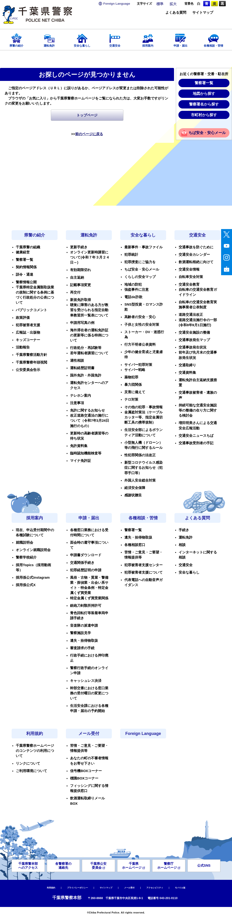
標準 (159, 4)
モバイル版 (180, 888)
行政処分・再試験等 (85, 348)
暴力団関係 (133, 384)
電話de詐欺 (133, 297)
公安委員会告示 (28, 370)
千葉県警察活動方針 (31, 355)
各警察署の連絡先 (63, 865)
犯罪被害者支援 (28, 325)
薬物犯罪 (131, 377)
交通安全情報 (189, 269)
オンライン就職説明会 (33, 550)
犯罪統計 (131, 254)
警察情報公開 (26, 282)
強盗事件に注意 (136, 289)
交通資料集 (187, 372)
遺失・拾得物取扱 (84, 640)
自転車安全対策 (191, 277)
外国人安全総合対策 (140, 480)
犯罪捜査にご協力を (140, 262)
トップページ (87, 115)
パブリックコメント (31, 310)
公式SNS (203, 865)
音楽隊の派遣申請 (84, 625)
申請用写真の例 (82, 323)
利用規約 (34, 733)
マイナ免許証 (80, 461)
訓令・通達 (24, 274)
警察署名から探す (204, 104)
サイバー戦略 (134, 370)
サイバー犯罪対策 (138, 365)
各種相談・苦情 (213, 38)
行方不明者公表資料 (140, 344)
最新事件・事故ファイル (143, 247)
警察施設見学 (80, 633)
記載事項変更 (80, 285)
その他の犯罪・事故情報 (143, 407)
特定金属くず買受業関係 (89, 598)
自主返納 (77, 277)
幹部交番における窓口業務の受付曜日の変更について (89, 693)
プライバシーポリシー (77, 888)
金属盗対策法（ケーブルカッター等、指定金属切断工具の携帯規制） (143, 417)
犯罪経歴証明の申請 (85, 570)
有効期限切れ (80, 270)
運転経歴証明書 (82, 368)
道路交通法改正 (191, 314)
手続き (184, 530)
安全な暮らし (82, 38)
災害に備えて (134, 392)
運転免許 (49, 38)
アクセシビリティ (154, 888)
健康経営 (23, 252)
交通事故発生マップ (194, 340)
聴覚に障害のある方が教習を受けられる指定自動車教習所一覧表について (89, 310)
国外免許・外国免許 (85, 375)
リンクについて (28, 763)
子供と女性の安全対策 (141, 324)
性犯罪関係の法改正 (140, 455)
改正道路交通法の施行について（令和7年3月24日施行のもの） (89, 421)
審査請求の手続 (82, 648)
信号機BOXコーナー (86, 771)
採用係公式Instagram (33, 577)
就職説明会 (24, 542)
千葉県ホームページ (133, 865)
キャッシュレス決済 (85, 681)
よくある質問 (175, 12)
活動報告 (23, 347)
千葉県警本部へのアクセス (28, 865)
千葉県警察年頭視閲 (31, 362)
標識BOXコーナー (84, 778)
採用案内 (147, 38)
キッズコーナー (28, 340)
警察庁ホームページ (168, 865)
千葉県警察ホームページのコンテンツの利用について (35, 751)
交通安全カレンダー (194, 254)
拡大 (173, 4)
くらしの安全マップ (140, 277)
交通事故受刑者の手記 (196, 443)
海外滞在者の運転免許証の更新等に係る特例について (89, 335)
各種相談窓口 (134, 545)
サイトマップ (202, 12)
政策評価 (23, 317)
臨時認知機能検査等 (85, 453)
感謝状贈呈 (133, 495)
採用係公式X (25, 585)
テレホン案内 (80, 395)
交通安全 (115, 38)
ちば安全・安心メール (207, 133)
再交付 (75, 292)
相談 (182, 545)
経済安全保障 (134, 488)
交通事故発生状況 (192, 347)
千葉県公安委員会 (98, 865)
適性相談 (77, 360)
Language (116, 3)
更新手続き (78, 247)
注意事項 (77, 403)
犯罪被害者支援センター (143, 565)
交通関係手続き (82, 563)
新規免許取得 (80, 300)
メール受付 (88, 733)
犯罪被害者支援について (143, 572)
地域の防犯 (133, 284)
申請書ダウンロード (85, 555)
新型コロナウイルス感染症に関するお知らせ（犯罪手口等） (143, 468)
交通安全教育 (189, 284)
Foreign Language (143, 733)
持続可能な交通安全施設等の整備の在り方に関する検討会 (198, 410)
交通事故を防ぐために (196, 247)
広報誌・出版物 (28, 332)
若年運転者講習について (89, 353)
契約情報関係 (26, 267)
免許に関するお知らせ (87, 410)
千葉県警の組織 (28, 247)
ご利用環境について (31, 771)
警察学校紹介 (26, 557)
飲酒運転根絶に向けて (196, 262)
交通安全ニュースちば (196, 435)
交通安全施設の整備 (194, 332)
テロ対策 (131, 399)
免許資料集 (78, 446)
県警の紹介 (16, 38)
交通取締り (187, 365)
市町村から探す (204, 115)
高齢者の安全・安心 (140, 317)
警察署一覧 (204, 83)
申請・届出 (180, 38)
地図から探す (204, 94)
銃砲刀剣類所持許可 (85, 605)
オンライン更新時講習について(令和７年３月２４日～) (90, 257)
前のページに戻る (89, 134)
